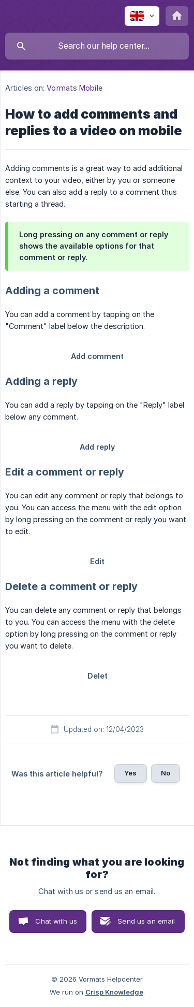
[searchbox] (97, 46)
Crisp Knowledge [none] (114, 992)
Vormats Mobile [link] (74, 87)
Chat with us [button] (56, 921)
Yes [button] (130, 773)
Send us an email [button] (146, 921)
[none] (142, 16)
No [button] (165, 773)
